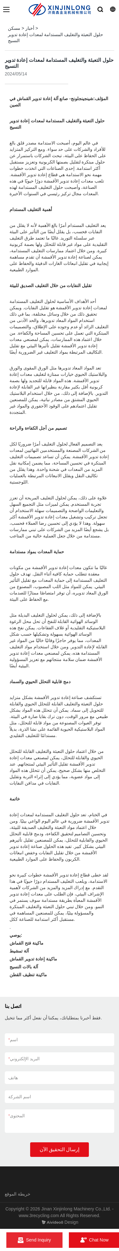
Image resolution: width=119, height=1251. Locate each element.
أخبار (29, 28)
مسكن (14, 28)
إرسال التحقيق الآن (60, 1149)
